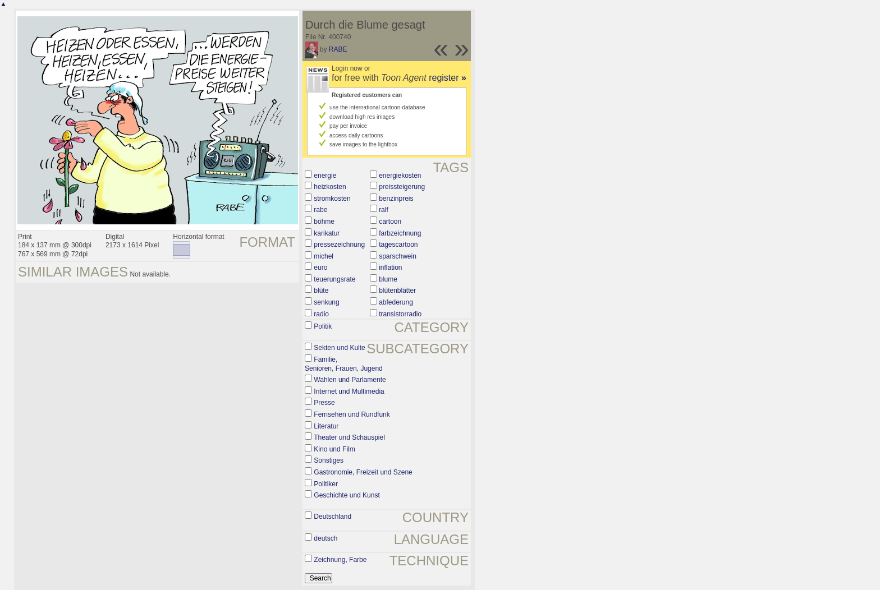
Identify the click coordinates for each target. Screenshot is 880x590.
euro (320, 267)
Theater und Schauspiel (349, 437)
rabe (320, 210)
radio (321, 314)
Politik (323, 326)
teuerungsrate (334, 279)
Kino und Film (334, 449)
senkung (326, 302)
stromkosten (332, 198)
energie (325, 175)
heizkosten (330, 187)
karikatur (327, 233)
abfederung (396, 302)
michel (323, 256)
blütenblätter (397, 290)
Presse (324, 403)
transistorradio (400, 314)
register (447, 77)
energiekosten (400, 175)
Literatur (326, 426)
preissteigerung (402, 187)
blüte (321, 290)
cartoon (390, 221)
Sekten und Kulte (339, 348)
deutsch (325, 538)
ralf (383, 210)
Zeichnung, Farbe (340, 560)
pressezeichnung (339, 244)
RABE (338, 49)
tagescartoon (398, 244)
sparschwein (397, 256)
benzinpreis (396, 198)
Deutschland (332, 516)
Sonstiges (328, 460)
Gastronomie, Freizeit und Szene (363, 472)
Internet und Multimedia (349, 391)
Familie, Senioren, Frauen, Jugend (344, 364)
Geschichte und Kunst (346, 495)
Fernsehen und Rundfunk (351, 414)
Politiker (326, 484)
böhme (324, 221)
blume (388, 279)
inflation (390, 267)
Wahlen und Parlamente (350, 380)
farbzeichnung (400, 233)
